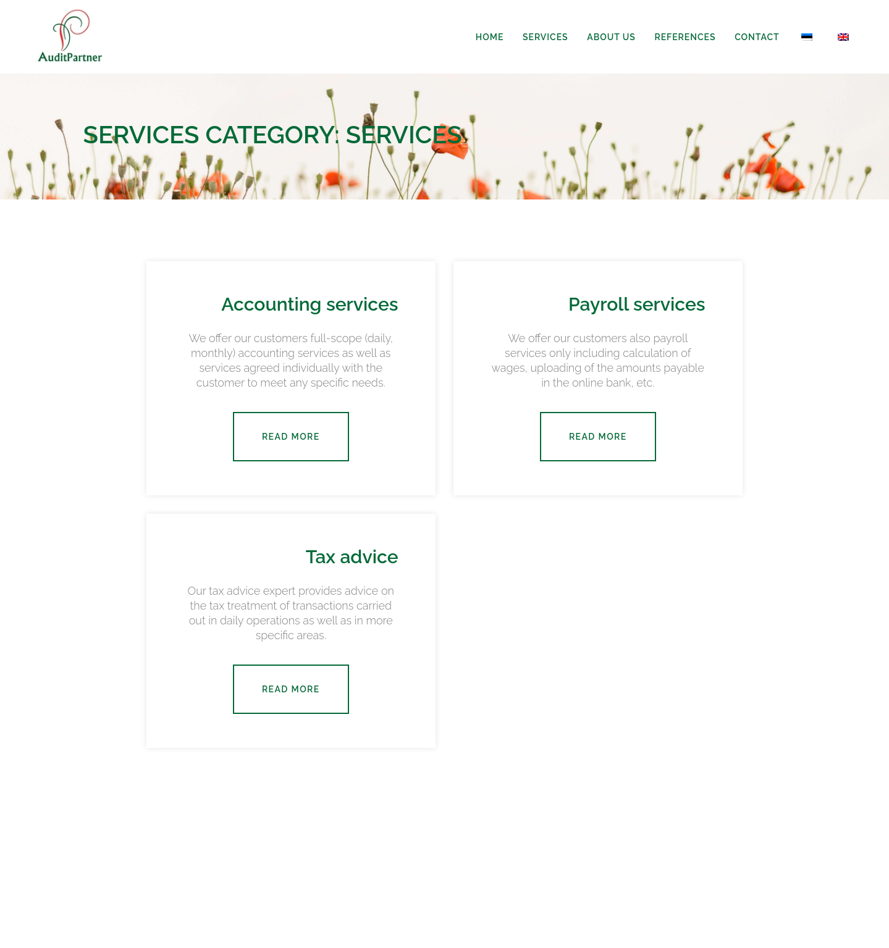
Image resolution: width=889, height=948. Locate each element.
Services (545, 37)
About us (611, 37)
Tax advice (352, 557)
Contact (757, 37)
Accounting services (309, 304)
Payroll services (636, 304)
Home (489, 37)
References (684, 37)
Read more (291, 437)
